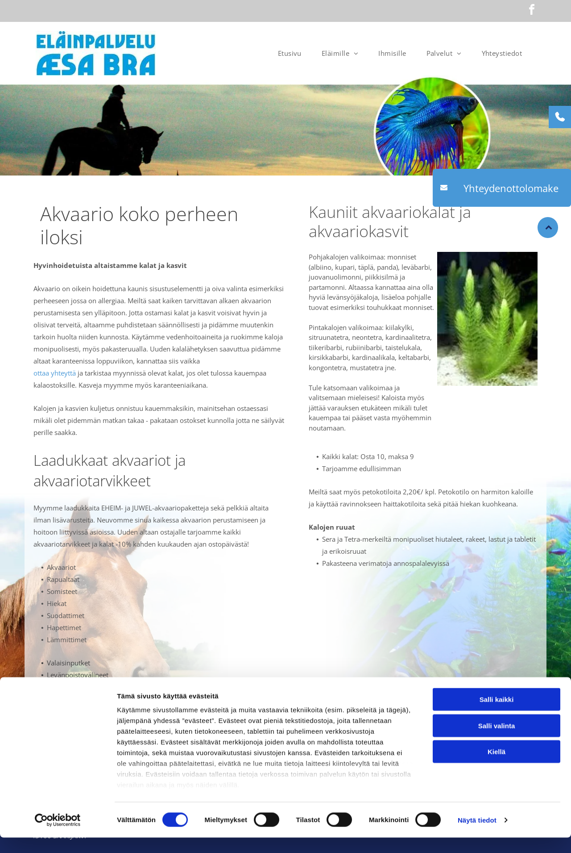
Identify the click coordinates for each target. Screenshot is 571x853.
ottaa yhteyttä (54, 372)
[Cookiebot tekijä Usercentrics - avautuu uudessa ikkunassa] (58, 835)
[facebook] (532, 11)
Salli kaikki (497, 715)
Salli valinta (496, 741)
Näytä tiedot (477, 835)
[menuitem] (293, 53)
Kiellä (496, 767)
